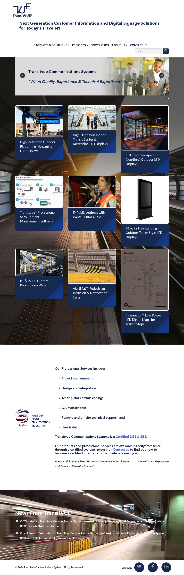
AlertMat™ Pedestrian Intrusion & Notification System (90, 292)
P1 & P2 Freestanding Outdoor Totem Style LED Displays (144, 232)
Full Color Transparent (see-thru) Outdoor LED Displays (143, 159)
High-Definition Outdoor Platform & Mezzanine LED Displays (37, 146)
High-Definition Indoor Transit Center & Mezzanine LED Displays (90, 139)
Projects (80, 45)
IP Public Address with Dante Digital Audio (89, 214)
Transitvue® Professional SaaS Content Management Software (38, 216)
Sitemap (126, 568)
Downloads (100, 45)
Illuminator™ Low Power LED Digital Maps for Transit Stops (143, 319)
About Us (119, 45)
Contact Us (138, 45)
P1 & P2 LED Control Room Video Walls (34, 283)
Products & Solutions (51, 45)
